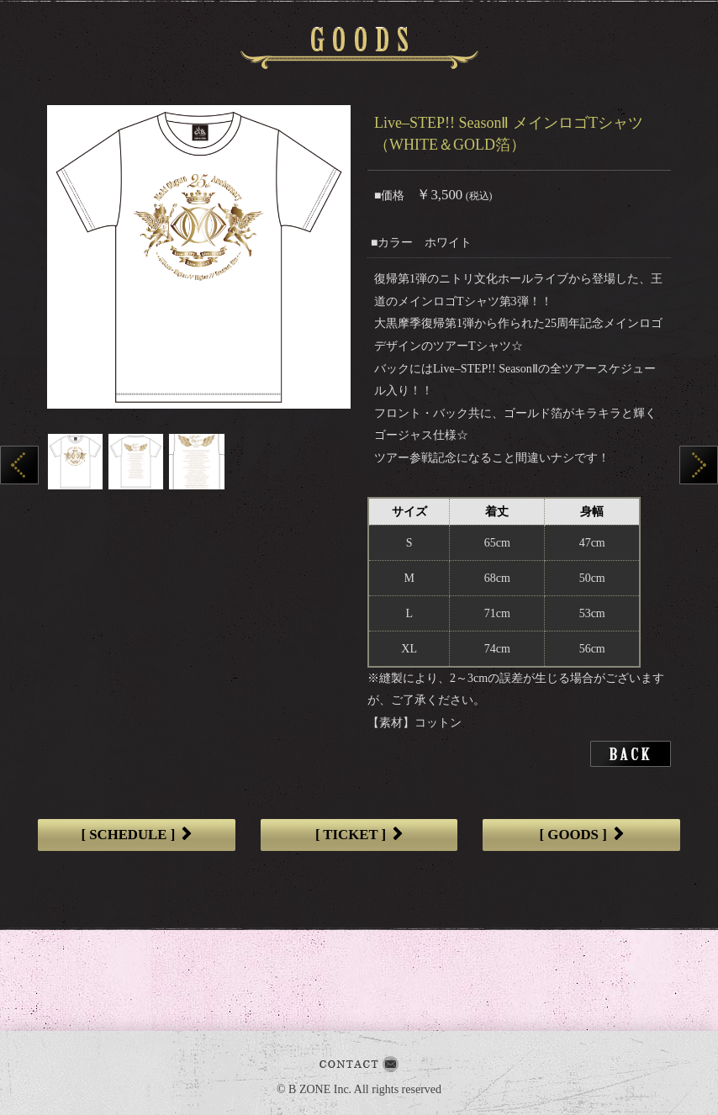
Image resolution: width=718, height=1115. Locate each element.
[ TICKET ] (359, 835)
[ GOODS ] (582, 835)
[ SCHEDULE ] (136, 835)
